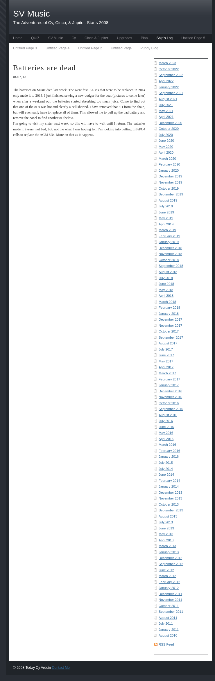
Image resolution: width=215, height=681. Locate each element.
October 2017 (169, 331)
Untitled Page (121, 48)
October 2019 (169, 188)
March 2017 (167, 373)
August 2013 (168, 516)
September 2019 (171, 194)
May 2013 (166, 534)
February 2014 (169, 480)
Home (17, 38)
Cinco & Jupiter (96, 38)
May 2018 (166, 290)
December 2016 (170, 391)
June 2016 (166, 427)
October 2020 (169, 128)
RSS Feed (166, 644)
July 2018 (166, 278)
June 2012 (166, 570)
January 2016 (169, 456)
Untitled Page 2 (90, 48)
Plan (144, 38)
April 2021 (166, 116)
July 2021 (166, 105)
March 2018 (167, 301)
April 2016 (166, 439)
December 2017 (170, 319)
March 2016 (167, 444)
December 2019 (170, 176)
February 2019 (169, 236)
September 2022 (171, 75)
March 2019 (167, 230)
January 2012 (169, 588)
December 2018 (170, 248)
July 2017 (166, 349)
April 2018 (166, 295)
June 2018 (166, 283)
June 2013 (166, 528)
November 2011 (170, 599)
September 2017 (171, 337)
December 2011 (170, 594)
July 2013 (166, 522)
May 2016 (166, 432)
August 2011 (168, 617)
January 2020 (169, 170)
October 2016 (169, 403)
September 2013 (171, 510)
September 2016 (171, 409)
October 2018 (169, 260)
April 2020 (166, 152)
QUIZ (35, 38)
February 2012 (169, 582)
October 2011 (169, 606)
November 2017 (170, 325)
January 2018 (169, 313)
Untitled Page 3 (25, 48)
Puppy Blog (149, 48)
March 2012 (167, 576)
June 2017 (166, 355)
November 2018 (170, 254)
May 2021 (166, 111)
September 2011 (171, 611)
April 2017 (166, 367)
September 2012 (171, 564)
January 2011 (169, 629)
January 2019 (169, 242)
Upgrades (124, 38)
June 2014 (166, 474)
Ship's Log (164, 38)
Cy (73, 38)
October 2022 (169, 69)
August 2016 (168, 415)
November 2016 (170, 397)
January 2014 (169, 486)
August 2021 (168, 99)
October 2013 (169, 504)
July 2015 (166, 462)
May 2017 (166, 361)
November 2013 (170, 498)
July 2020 (166, 134)
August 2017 (168, 343)
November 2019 (170, 182)
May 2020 (166, 146)
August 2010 (168, 635)
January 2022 (169, 87)
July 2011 (166, 623)
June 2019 (166, 212)
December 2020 (170, 123)
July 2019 (166, 206)
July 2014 (166, 468)
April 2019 (166, 224)
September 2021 (171, 93)
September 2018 (171, 265)
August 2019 (168, 200)
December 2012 (170, 558)
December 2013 (170, 492)
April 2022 (166, 81)
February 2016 (169, 450)
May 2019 (166, 218)
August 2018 (168, 272)
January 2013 (169, 552)
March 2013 (167, 546)
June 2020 (166, 140)
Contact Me (61, 668)
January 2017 (169, 385)
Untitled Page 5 (193, 38)
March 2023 (167, 63)
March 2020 (167, 158)
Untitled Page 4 (57, 48)
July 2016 (166, 421)
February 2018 (169, 307)
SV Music (55, 38)
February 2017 (169, 379)
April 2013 (166, 540)
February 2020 (169, 164)
